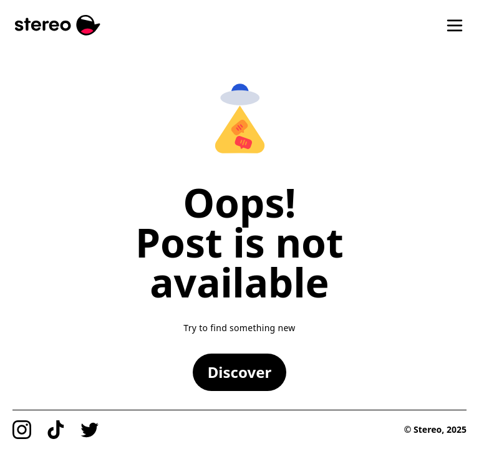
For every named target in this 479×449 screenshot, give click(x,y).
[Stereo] (57, 25)
